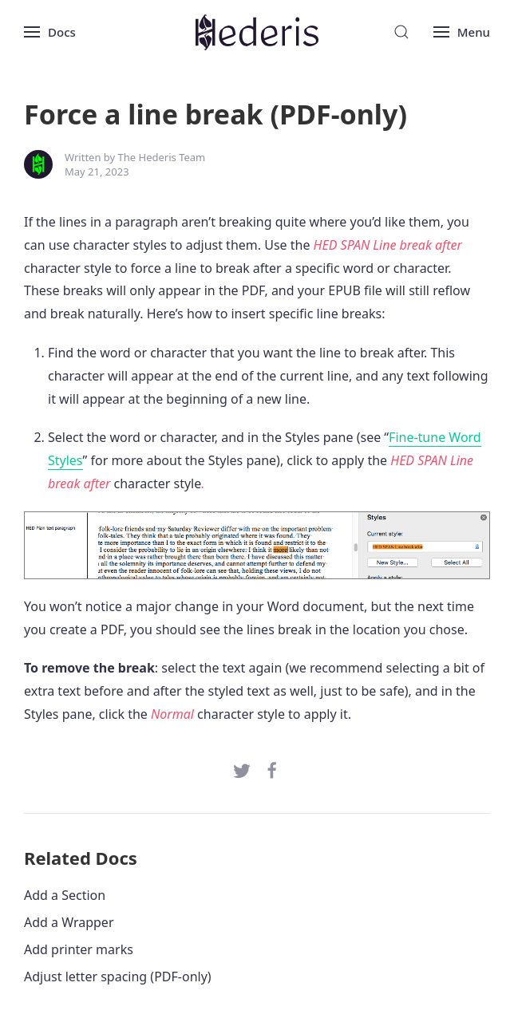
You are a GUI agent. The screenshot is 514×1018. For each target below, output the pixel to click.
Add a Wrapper (69, 922)
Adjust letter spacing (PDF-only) (118, 976)
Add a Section (64, 895)
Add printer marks (78, 949)
